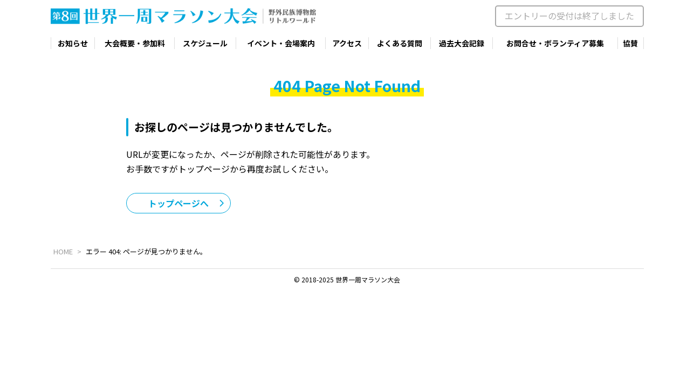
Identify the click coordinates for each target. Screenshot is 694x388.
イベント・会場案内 (281, 43)
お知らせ (73, 43)
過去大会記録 (461, 43)
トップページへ (178, 203)
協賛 (630, 43)
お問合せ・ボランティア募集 (555, 43)
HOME (63, 251)
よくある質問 (399, 43)
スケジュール (205, 43)
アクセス (347, 43)
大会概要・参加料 (135, 43)
